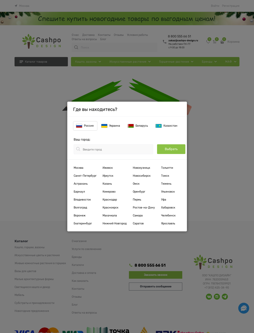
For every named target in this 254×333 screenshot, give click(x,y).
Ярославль (168, 223)
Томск (165, 175)
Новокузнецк (141, 167)
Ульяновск (168, 191)
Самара (138, 215)
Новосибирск (141, 175)
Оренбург (139, 191)
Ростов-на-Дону (144, 207)
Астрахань (81, 183)
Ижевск (108, 167)
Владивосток (82, 199)
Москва (78, 167)
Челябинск (168, 215)
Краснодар (110, 199)
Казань (107, 183)
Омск (136, 183)
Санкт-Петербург (85, 175)
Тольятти (167, 167)
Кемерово (109, 191)
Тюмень (166, 183)
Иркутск (108, 175)
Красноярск (110, 207)
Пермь (137, 199)
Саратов (138, 223)
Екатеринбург (83, 223)
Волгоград (80, 207)
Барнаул (79, 191)
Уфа (163, 199)
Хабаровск (168, 207)
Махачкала (110, 215)
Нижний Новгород (115, 223)
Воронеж (80, 215)
